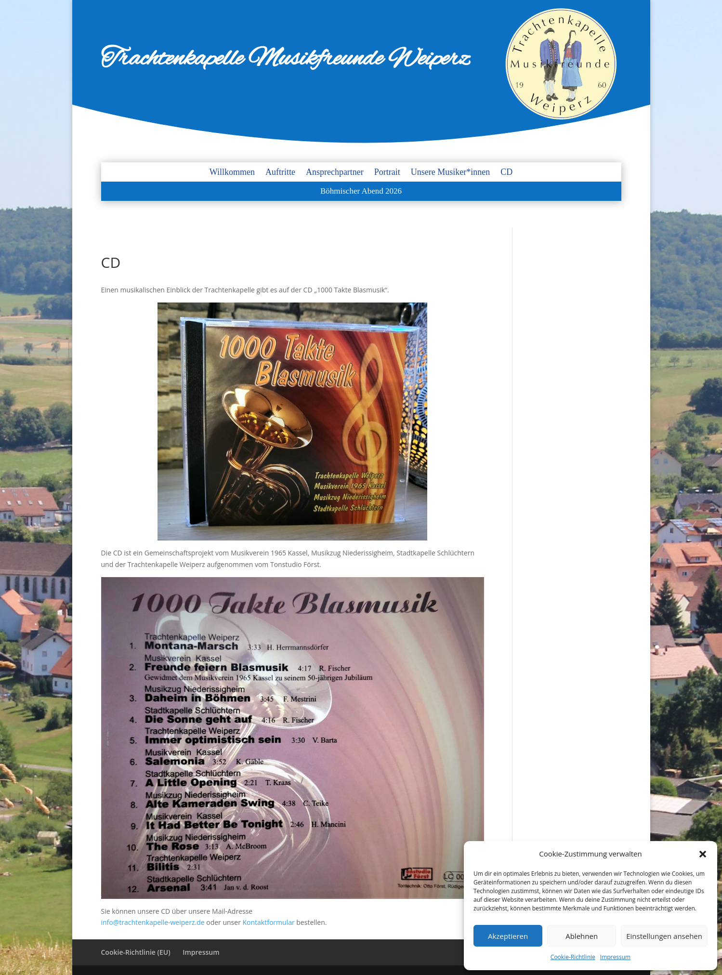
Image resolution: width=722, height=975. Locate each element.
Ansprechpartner (335, 173)
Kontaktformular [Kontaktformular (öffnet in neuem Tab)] (270, 922)
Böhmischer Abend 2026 (361, 192)
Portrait (387, 173)
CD (506, 173)
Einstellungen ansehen (664, 936)
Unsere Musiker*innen (450, 173)
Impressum (615, 957)
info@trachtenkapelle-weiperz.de (153, 922)
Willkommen (232, 173)
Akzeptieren (508, 936)
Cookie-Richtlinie (573, 957)
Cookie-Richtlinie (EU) (136, 952)
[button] (703, 854)
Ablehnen (581, 936)
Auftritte (280, 173)
